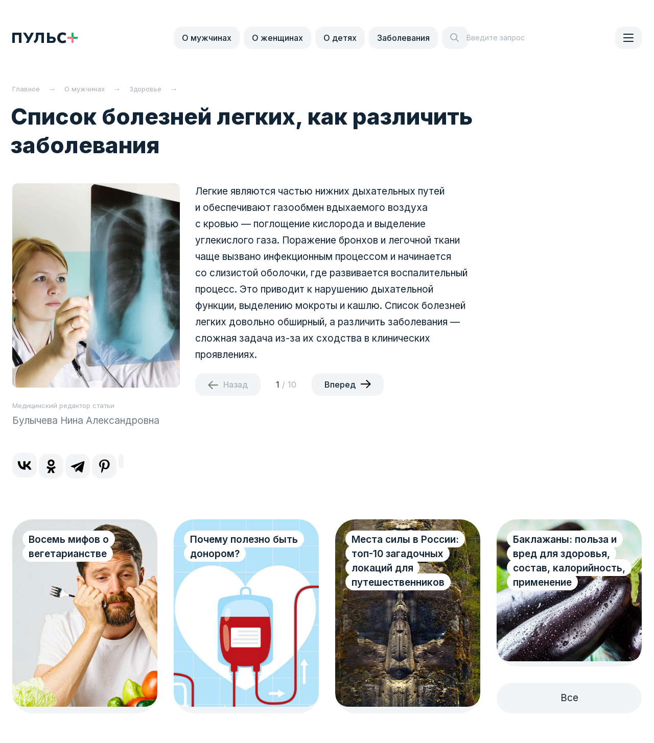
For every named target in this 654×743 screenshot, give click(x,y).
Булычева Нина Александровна (85, 420)
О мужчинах (206, 38)
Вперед (340, 384)
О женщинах (277, 38)
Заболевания (403, 38)
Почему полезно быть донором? (244, 547)
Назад (235, 384)
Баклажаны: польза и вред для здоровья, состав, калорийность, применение (569, 561)
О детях (340, 38)
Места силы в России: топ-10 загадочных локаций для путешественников (405, 561)
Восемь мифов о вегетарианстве (69, 547)
